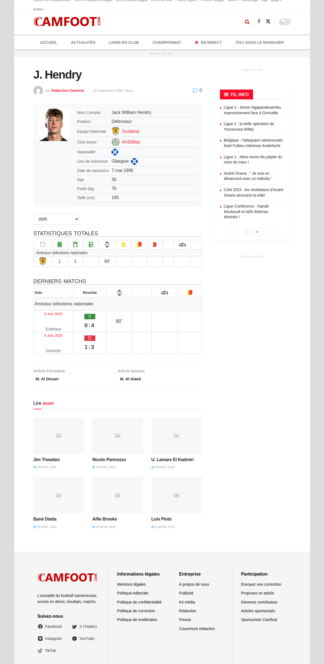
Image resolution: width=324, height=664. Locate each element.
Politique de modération (137, 593)
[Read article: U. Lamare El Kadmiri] (176, 409)
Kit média (187, 576)
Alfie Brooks (104, 492)
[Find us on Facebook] (258, 22)
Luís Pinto (161, 492)
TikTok (47, 624)
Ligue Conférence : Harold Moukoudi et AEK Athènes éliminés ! (246, 211)
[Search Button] (247, 22)
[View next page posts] (257, 232)
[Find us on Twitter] (268, 21)
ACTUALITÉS (83, 42)
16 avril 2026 (163, 500)
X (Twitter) (84, 600)
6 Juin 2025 (47, 321)
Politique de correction (136, 584)
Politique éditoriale (132, 567)
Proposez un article (257, 567)
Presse (185, 593)
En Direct (208, 42)
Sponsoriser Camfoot (259, 593)
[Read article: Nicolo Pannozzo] (117, 409)
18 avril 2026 (45, 440)
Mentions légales (131, 558)
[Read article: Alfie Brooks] (117, 469)
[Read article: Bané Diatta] (58, 469)
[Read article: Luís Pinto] (176, 469)
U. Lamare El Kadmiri (172, 433)
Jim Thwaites (46, 433)
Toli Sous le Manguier (259, 42)
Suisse (38, 9)
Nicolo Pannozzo (109, 433)
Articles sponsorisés (258, 584)
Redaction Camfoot (67, 90)
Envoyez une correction (261, 558)
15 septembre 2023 (108, 90)
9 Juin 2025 (47, 310)
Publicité (186, 567)
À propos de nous (194, 558)
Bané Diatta (45, 492)
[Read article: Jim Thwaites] (58, 409)
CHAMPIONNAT (167, 42)
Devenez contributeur (259, 576)
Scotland (130, 131)
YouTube (83, 612)
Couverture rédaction (197, 602)
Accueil (48, 42)
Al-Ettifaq (131, 142)
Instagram (50, 612)
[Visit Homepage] (68, 21)
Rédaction (187, 584)
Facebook (50, 600)
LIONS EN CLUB (124, 42)
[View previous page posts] (247, 232)
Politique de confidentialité (139, 576)
